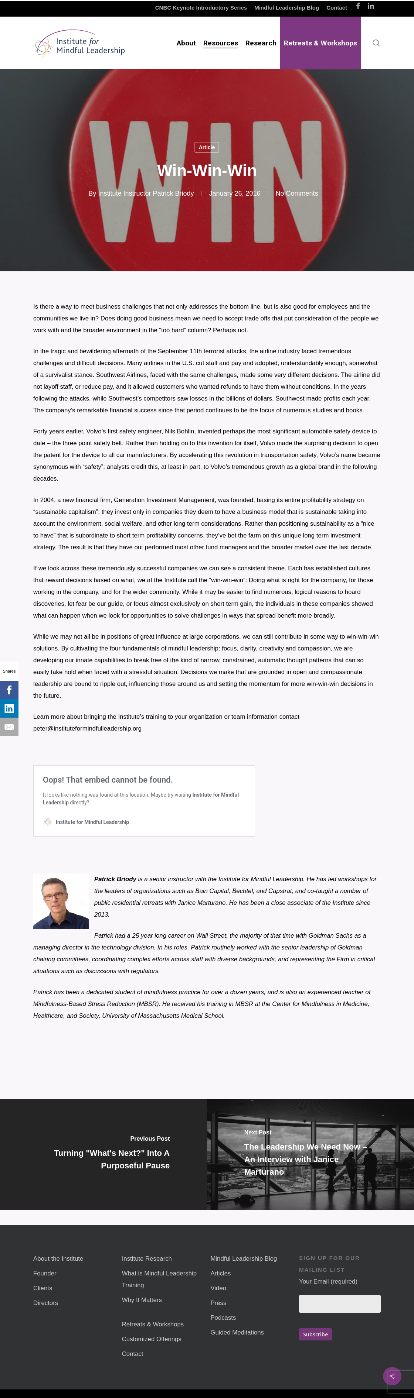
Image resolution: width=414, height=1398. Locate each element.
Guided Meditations (237, 1332)
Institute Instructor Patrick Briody (146, 193)
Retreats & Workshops (153, 1324)
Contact (132, 1353)
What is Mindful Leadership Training (159, 1279)
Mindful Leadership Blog (243, 1258)
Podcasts (223, 1317)
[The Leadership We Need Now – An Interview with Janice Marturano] (310, 1154)
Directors (45, 1302)
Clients (42, 1288)
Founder (45, 1273)
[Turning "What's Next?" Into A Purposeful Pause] (103, 1154)
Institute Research (147, 1258)
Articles (220, 1273)
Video (218, 1288)
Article (207, 147)
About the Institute (58, 1258)
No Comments (297, 193)
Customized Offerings (151, 1339)
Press (218, 1302)
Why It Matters (142, 1299)
